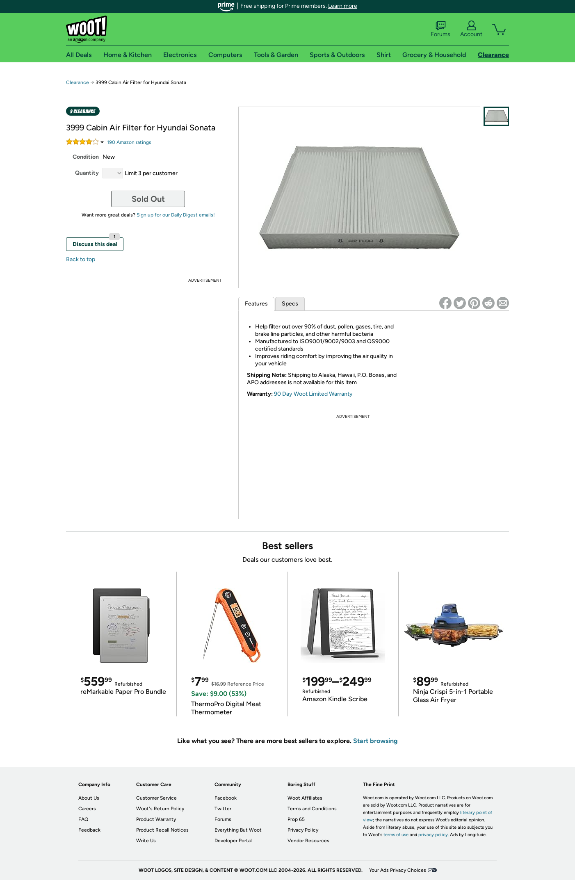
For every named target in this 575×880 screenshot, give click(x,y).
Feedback (89, 830)
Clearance (77, 82)
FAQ (83, 819)
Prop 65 (296, 819)
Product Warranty (156, 819)
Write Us (146, 841)
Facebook (225, 798)
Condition (86, 156)
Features (256, 303)
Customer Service (156, 798)
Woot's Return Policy (160, 809)
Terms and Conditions (312, 809)
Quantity (87, 172)
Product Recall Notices (162, 830)
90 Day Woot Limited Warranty (313, 393)
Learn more (342, 5)
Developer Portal (233, 841)
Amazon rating (129, 142)
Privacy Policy (303, 830)
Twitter (222, 809)
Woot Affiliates (305, 798)
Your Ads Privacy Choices (397, 870)
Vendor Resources (308, 841)
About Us (88, 798)
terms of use (395, 834)
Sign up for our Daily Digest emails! (176, 215)
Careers (87, 809)
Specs (290, 303)
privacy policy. (433, 834)
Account (471, 29)
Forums (440, 29)
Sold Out (148, 199)
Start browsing (375, 741)
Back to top (80, 259)
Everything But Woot (238, 830)
